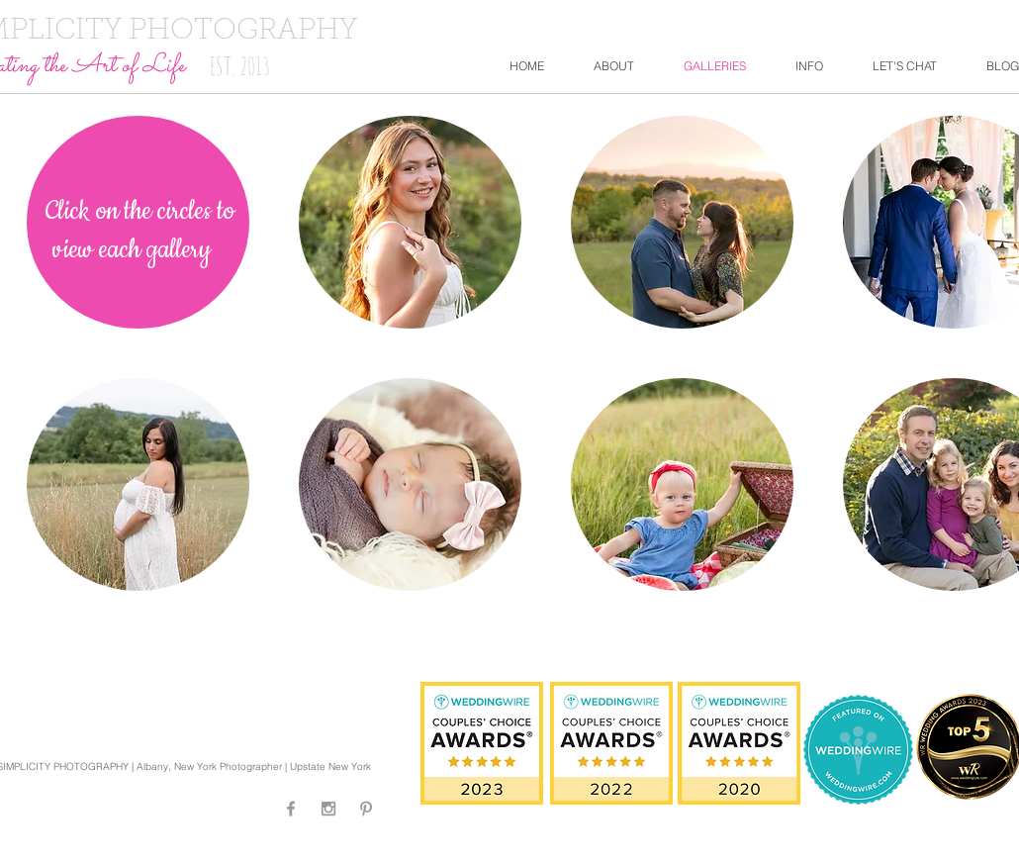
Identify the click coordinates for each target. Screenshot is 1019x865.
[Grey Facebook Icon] (291, 808)
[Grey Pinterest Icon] (366, 808)
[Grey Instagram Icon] (328, 808)
